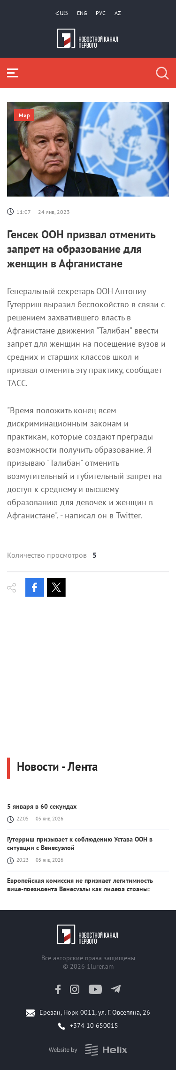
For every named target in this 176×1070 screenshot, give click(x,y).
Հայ (61, 12)
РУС (101, 12)
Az (118, 12)
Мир (24, 115)
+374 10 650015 (94, 1025)
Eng (82, 12)
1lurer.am (100, 966)
